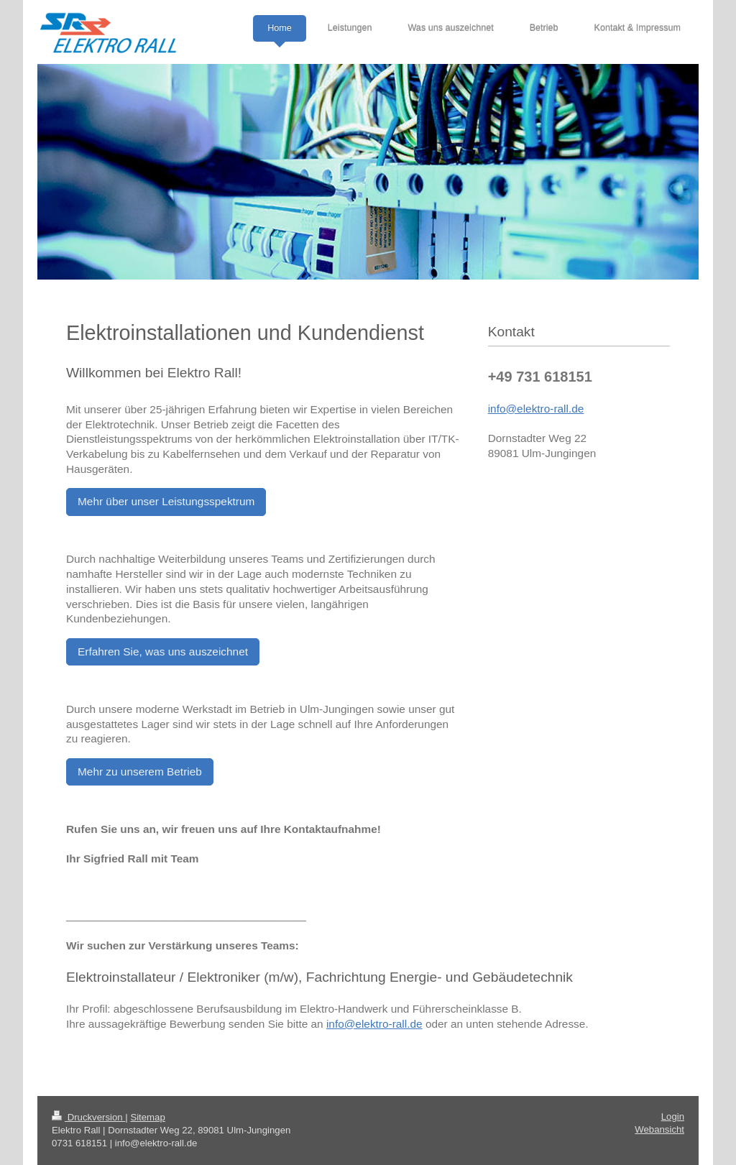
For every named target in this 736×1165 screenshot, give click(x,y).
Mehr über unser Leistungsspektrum (166, 501)
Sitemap (147, 1117)
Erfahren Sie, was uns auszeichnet (163, 651)
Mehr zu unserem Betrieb (140, 771)
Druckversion (88, 1117)
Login (672, 1116)
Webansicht (659, 1129)
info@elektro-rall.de (374, 1024)
